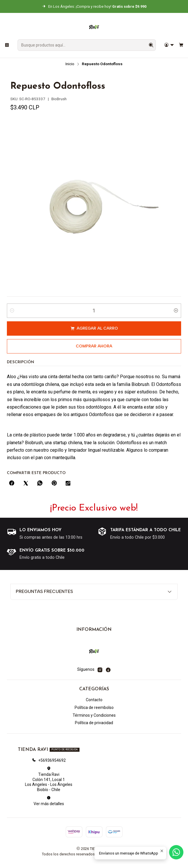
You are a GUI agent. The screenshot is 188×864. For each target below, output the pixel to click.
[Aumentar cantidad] (176, 311)
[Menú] (7, 45)
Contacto (94, 699)
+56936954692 (49, 760)
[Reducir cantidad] (12, 311)
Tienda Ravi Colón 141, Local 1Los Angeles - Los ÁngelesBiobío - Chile (48, 779)
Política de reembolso (94, 707)
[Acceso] (169, 45)
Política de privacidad (94, 722)
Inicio (69, 64)
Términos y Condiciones (94, 715)
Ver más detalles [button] (49, 801)
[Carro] (181, 45)
